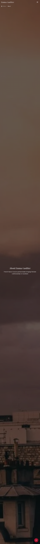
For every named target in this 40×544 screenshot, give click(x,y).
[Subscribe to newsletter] (36, 540)
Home (4, 6)
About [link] (9, 6)
